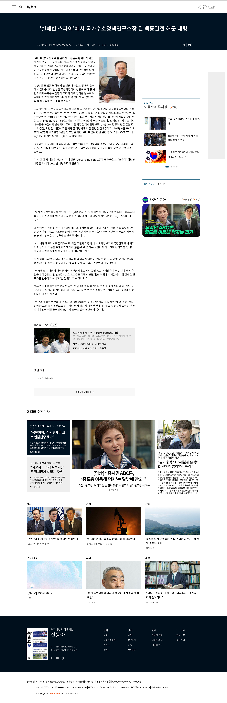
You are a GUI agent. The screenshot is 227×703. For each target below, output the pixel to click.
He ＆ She (41, 325)
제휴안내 (70, 681)
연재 (154, 630)
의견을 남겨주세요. (45, 378)
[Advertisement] (77, 187)
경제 (130, 630)
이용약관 (89, 681)
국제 (130, 635)
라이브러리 (157, 640)
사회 (106, 635)
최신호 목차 (157, 635)
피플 (130, 645)
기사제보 (180, 630)
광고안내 (180, 640)
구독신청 (180, 635)
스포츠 (107, 645)
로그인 (211, 7)
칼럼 (106, 650)
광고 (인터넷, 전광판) (55, 681)
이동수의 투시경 (155, 107)
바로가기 (187, 200)
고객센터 (80, 681)
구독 (54, 325)
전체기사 (132, 650)
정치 (106, 630)
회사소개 (40, 681)
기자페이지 (157, 645)
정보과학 (132, 640)
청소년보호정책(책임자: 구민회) (126, 681)
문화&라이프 (110, 640)
